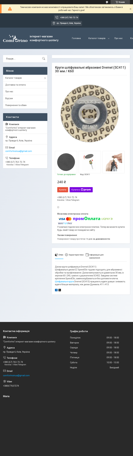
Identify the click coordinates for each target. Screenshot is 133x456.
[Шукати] (43, 58)
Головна (76, 38)
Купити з (81, 189)
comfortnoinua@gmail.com (18, 151)
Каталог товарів (96, 38)
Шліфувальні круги (64, 281)
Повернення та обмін (16, 105)
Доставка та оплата (15, 85)
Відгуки (9, 98)
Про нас (118, 38)
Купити (62, 190)
